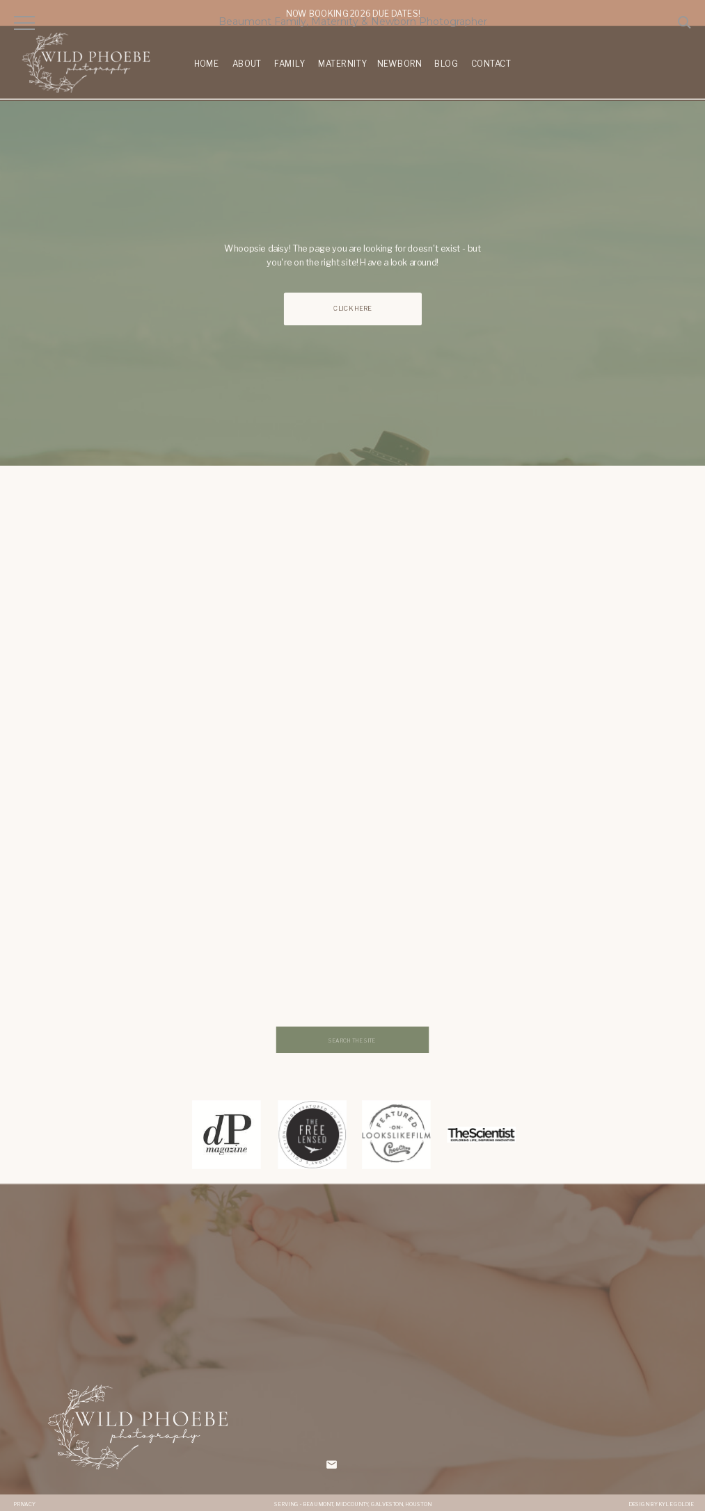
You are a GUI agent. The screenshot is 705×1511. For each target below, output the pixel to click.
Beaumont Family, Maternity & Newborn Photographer (353, 21)
